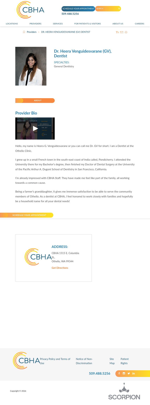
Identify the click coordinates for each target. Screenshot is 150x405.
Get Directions (60, 271)
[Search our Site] (121, 8)
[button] (35, 130)
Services (57, 24)
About (39, 101)
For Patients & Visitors (87, 24)
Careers (139, 24)
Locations (12, 24)
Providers (35, 24)
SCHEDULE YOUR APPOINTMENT (77, 8)
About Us (119, 24)
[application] (35, 130)
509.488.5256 (72, 15)
